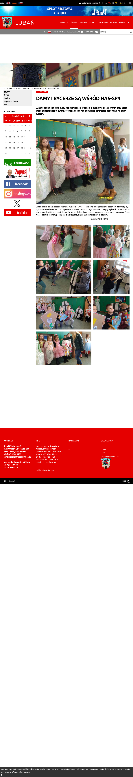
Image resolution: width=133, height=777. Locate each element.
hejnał (104, 449)
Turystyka (102, 22)
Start (6, 88)
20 (18, 142)
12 (14, 137)
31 (6, 154)
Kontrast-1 (116, 3)
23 (30, 142)
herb (103, 453)
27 (18, 148)
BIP (45, 32)
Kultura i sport (87, 22)
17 (6, 142)
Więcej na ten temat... (21, 772)
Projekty (123, 22)
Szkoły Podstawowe (28, 88)
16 (30, 137)
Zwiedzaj (16, 163)
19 (14, 142)
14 (22, 137)
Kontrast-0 (113, 3)
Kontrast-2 (120, 3)
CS (20, 3)
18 (10, 142)
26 (14, 148)
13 (18, 137)
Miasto (63, 22)
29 (25, 148)
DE (14, 3)
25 (10, 148)
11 (10, 137)
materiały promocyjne (110, 456)
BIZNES (113, 22)
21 (22, 142)
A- (106, 3)
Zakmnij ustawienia (130, 3)
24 (6, 148)
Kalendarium (73, 32)
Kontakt (90, 32)
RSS (124, 481)
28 (22, 148)
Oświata (73, 22)
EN (8, 3)
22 (25, 142)
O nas (6, 95)
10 (6, 137)
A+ (99, 3)
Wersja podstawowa (109, 3)
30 (30, 148)
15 (25, 137)
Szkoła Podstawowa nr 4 (49, 88)
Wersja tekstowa (124, 3)
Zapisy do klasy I (11, 101)
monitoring (59, 32)
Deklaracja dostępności (45, 470)
